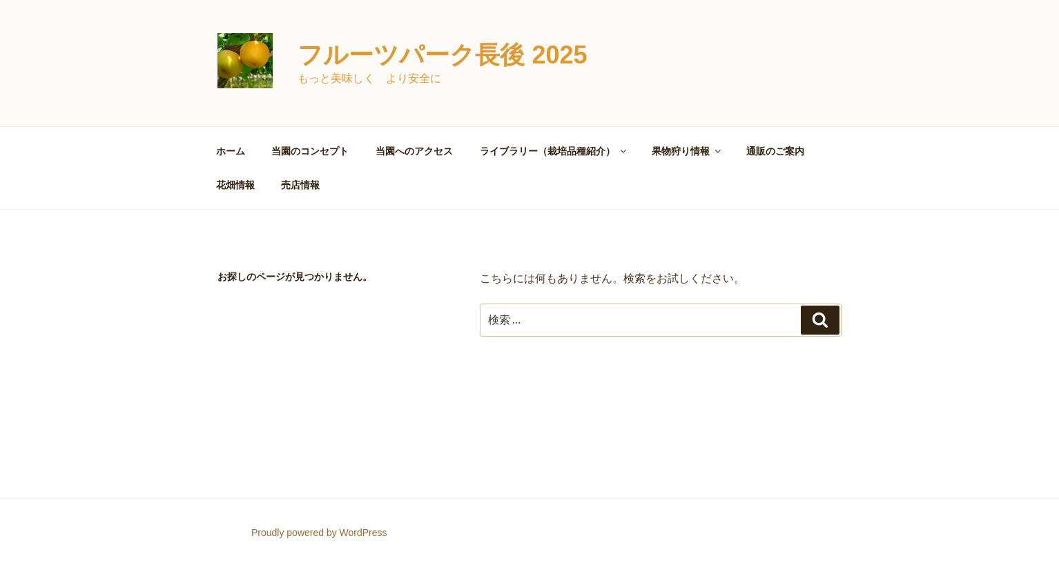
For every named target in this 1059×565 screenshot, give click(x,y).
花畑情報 (235, 184)
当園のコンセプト (310, 151)
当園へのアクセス (414, 151)
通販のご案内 (775, 151)
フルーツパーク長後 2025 (442, 55)
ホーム (230, 151)
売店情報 (300, 184)
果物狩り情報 (687, 151)
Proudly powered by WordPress (319, 532)
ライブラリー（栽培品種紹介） (554, 151)
